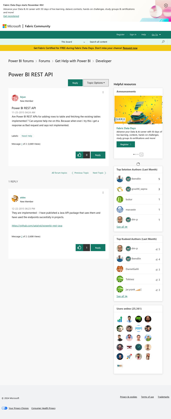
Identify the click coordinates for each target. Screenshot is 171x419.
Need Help (27, 136)
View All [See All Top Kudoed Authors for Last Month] (122, 296)
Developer (103, 60)
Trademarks (163, 396)
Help (143, 34)
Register (121, 34)
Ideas (86, 26)
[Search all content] (127, 42)
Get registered (11, 16)
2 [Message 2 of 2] (21, 236)
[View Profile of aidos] (23, 197)
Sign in (133, 34)
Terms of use (147, 396)
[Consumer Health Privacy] (43, 408)
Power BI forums (21, 60)
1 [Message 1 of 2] (21, 143)
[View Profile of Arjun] (23, 96)
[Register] (126, 144)
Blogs (116, 26)
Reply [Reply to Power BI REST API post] (98, 155)
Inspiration (72, 26)
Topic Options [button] (95, 82)
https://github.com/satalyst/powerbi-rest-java (37, 225)
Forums (57, 26)
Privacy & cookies (128, 396)
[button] (75, 82)
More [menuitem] (127, 26)
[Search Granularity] (73, 42)
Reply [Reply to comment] (98, 247)
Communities (101, 26)
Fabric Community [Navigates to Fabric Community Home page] (37, 26)
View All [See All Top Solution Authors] (122, 227)
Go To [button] (155, 34)
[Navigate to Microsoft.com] (12, 26)
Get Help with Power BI (73, 60)
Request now (130, 48)
